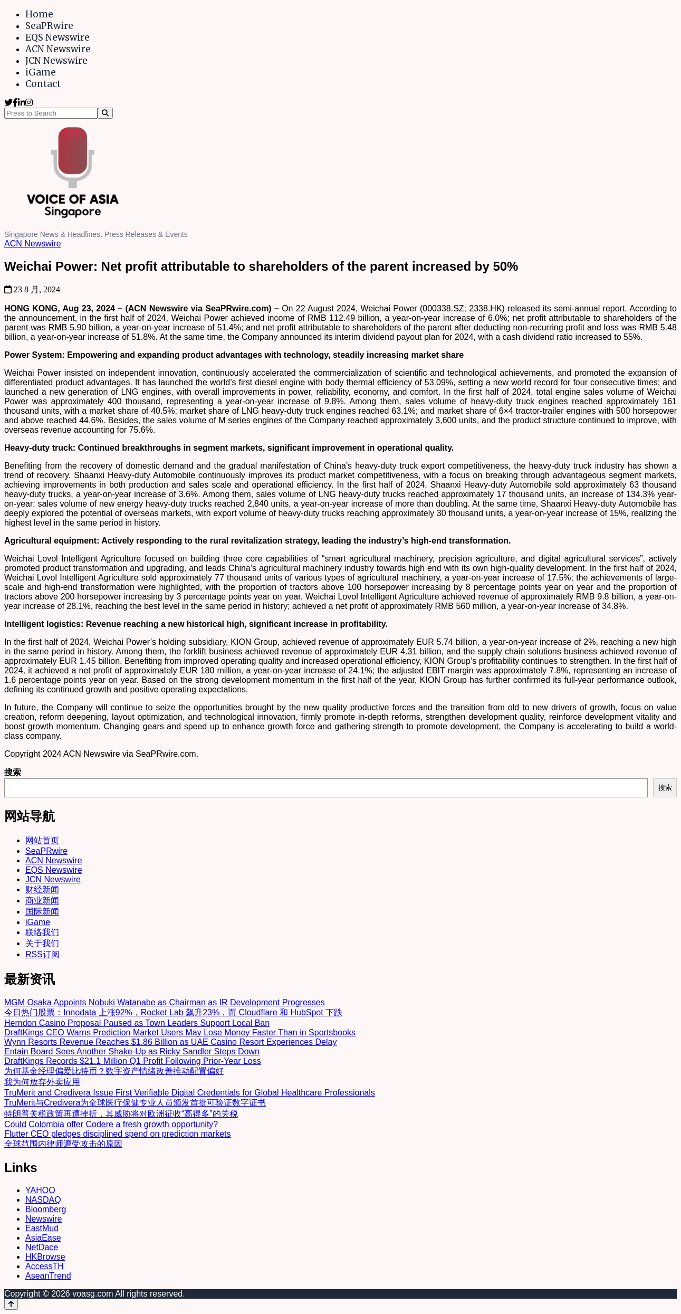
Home (39, 14)
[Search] (105, 113)
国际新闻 (42, 911)
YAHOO (40, 1190)
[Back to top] (11, 1304)
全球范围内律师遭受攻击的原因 (63, 1143)
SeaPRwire (49, 26)
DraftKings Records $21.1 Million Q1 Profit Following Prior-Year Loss (132, 1060)
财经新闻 (42, 889)
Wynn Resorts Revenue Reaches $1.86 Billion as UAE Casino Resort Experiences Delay (170, 1041)
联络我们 (42, 932)
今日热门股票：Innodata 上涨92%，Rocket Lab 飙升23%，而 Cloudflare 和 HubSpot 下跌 (173, 1012)
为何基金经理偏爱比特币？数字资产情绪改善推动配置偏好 (114, 1071)
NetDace (41, 1247)
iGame (40, 72)
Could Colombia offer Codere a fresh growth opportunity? (111, 1124)
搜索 (12, 772)
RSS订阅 (42, 954)
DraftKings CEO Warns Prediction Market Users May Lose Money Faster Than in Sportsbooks (180, 1032)
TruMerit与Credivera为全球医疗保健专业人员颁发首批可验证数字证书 (135, 1102)
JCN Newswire (56, 60)
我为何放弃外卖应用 (42, 1082)
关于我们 (42, 943)
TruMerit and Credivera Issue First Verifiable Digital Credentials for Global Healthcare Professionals (189, 1092)
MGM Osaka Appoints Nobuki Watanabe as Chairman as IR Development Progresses (164, 1002)
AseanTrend (48, 1275)
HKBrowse (45, 1256)
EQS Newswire (57, 37)
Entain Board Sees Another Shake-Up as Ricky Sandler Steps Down (132, 1051)
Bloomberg (45, 1209)
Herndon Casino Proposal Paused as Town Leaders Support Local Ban (137, 1022)
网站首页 (42, 840)
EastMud (42, 1228)
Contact (43, 84)
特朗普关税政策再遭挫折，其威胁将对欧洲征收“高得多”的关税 (121, 1113)
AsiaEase (43, 1237)
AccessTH (44, 1266)
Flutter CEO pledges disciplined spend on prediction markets (117, 1133)
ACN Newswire (58, 49)
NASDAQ (43, 1199)
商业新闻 (42, 900)
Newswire (43, 1218)
